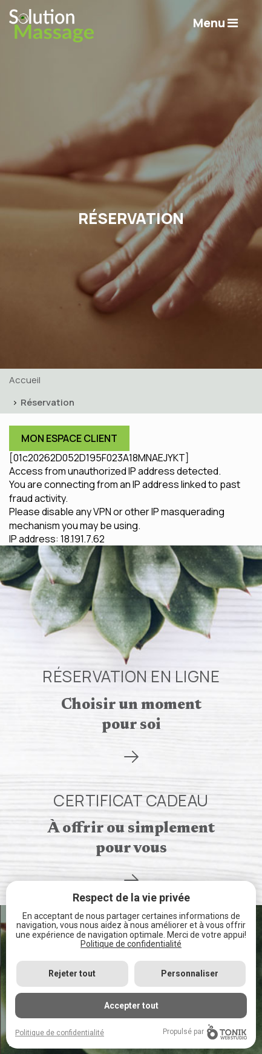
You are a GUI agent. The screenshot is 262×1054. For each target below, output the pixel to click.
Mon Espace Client (69, 438)
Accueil (25, 380)
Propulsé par (205, 1031)
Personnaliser (189, 973)
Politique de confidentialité (131, 944)
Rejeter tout (72, 973)
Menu (215, 23)
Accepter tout (131, 1005)
